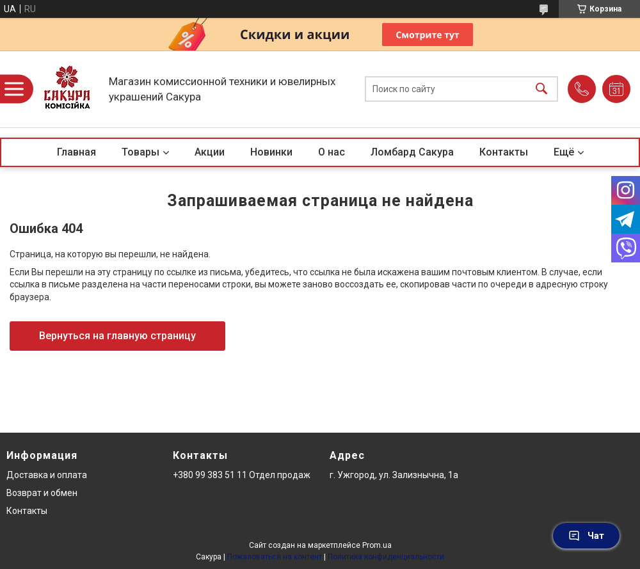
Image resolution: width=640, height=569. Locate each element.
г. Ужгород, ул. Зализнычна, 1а (394, 475)
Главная (76, 152)
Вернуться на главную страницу (117, 336)
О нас (331, 152)
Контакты (503, 152)
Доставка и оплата (46, 475)
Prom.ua (377, 545)
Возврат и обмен (41, 493)
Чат (586, 535)
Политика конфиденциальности (386, 556)
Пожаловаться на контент (274, 556)
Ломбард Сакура (412, 152)
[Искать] (541, 89)
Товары (140, 152)
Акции (210, 152)
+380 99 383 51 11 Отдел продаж (241, 475)
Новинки (271, 152)
